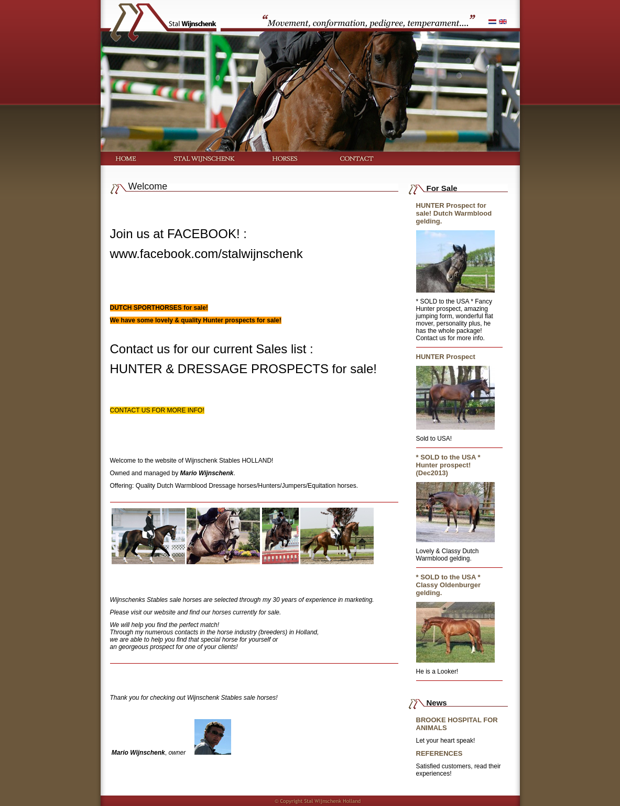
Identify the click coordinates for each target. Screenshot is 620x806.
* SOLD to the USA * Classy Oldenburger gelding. (448, 585)
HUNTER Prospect (445, 357)
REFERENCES (439, 753)
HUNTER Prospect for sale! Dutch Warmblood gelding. (454, 213)
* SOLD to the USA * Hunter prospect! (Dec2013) (448, 465)
